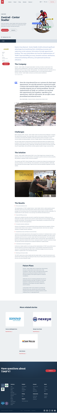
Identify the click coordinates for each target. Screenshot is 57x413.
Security (23, 391)
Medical (12, 400)
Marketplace (24, 389)
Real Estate (12, 392)
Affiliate (45, 397)
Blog (45, 391)
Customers (46, 389)
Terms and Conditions (27, 410)
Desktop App (35, 396)
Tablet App (34, 397)
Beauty (12, 398)
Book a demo (35, 391)
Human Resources (13, 394)
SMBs (11, 386)
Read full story (9, 331)
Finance (12, 391)
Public (12, 397)
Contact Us (14, 30)
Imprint (22, 410)
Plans (23, 396)
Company (45, 386)
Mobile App (35, 399)
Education (12, 395)
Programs (45, 396)
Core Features (24, 386)
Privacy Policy (33, 410)
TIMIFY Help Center (25, 401)
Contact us (6, 63)
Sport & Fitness (13, 401)
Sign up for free (35, 386)
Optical (12, 404)
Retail (11, 389)
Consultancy (12, 403)
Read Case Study (5, 30)
